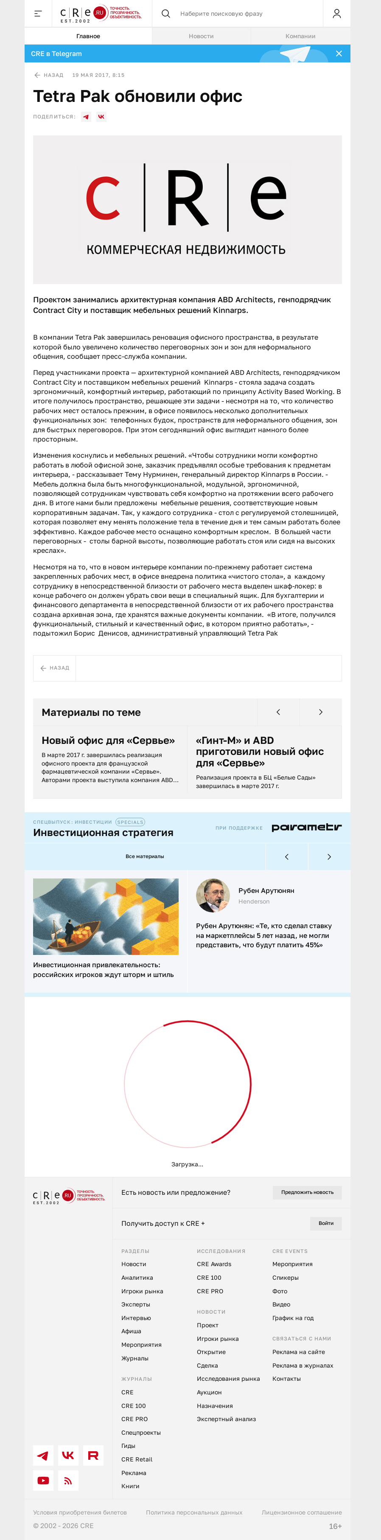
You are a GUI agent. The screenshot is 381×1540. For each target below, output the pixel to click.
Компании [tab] (301, 35)
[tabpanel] (187, 611)
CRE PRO (134, 1418)
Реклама (133, 1472)
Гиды (128, 1445)
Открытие (211, 1351)
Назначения (215, 1405)
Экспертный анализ (226, 1418)
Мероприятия (141, 1344)
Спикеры (285, 1277)
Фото (279, 1291)
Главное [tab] (88, 35)
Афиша (131, 1330)
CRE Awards (214, 1263)
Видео (281, 1304)
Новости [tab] (201, 35)
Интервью (136, 1317)
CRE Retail (136, 1459)
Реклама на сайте (298, 1351)
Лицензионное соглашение (302, 1512)
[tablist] (187, 36)
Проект (208, 1325)
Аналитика (137, 1277)
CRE (127, 1392)
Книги (130, 1485)
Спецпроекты (141, 1432)
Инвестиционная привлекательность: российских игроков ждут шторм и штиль (103, 969)
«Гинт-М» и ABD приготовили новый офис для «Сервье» (260, 751)
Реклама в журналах (302, 1365)
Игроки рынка (142, 1291)
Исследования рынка (228, 1378)
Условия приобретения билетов (80, 1512)
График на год (293, 1317)
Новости (133, 1263)
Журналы (134, 1358)
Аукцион (209, 1392)
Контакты (286, 1378)
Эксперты (135, 1304)
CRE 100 (133, 1405)
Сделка (207, 1365)
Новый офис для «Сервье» (108, 740)
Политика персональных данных (194, 1512)
